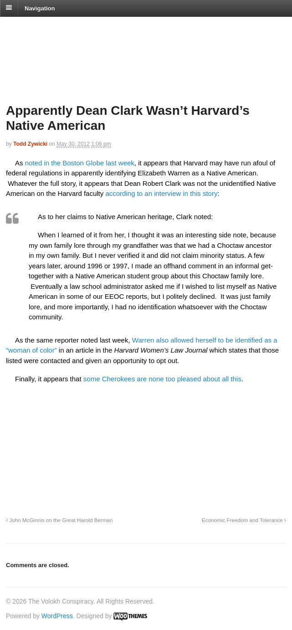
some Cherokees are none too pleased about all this (161, 379)
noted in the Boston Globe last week (78, 163)
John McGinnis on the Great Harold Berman (59, 520)
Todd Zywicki (30, 144)
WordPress (57, 616)
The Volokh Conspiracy (70, 28)
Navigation (40, 8)
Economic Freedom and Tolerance (244, 520)
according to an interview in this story (161, 193)
